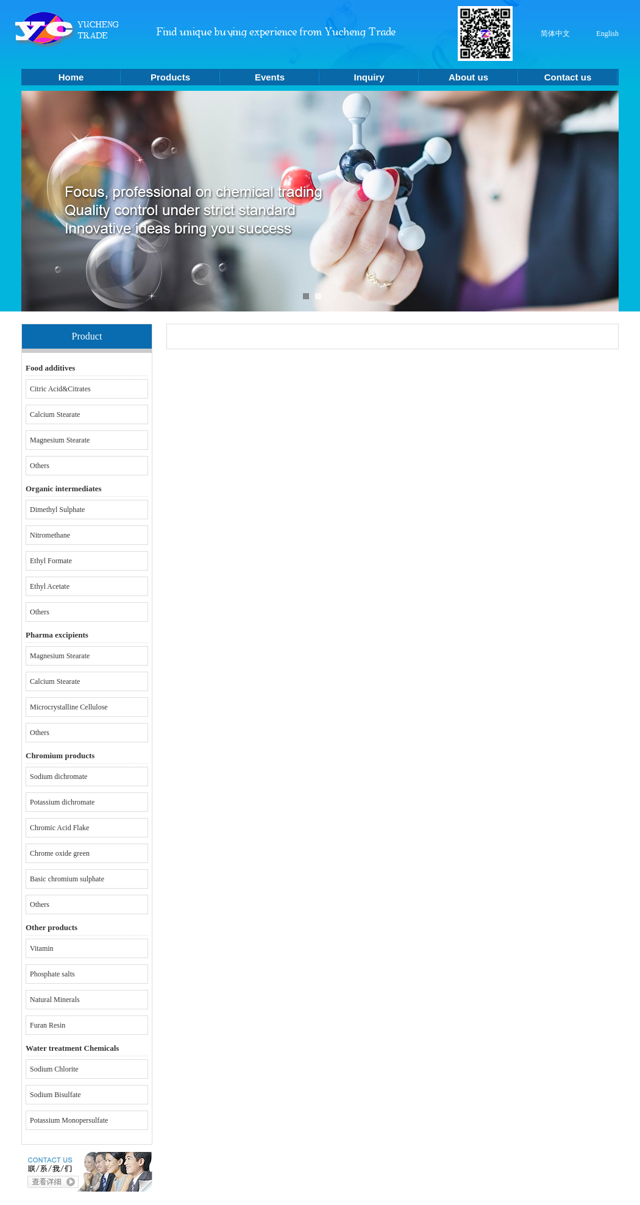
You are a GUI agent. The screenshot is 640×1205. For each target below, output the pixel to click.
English (607, 33)
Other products (51, 927)
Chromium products (60, 755)
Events (270, 77)
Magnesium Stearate (60, 440)
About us (468, 77)
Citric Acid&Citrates (60, 389)
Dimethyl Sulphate (57, 509)
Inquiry (369, 77)
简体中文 (555, 33)
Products (170, 77)
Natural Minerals (55, 999)
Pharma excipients (57, 634)
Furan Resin (47, 1025)
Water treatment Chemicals (72, 1048)
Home (71, 77)
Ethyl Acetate (49, 586)
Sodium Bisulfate (55, 1094)
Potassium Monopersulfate (69, 1120)
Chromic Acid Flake (59, 827)
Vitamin (42, 948)
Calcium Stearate (55, 414)
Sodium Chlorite (54, 1069)
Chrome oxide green (60, 853)
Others (39, 465)
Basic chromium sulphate (67, 879)
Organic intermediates (64, 488)
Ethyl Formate (51, 560)
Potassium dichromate (62, 802)
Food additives (50, 367)
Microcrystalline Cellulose (69, 707)
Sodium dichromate (58, 776)
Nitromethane (50, 535)
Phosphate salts (52, 974)
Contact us (568, 77)
